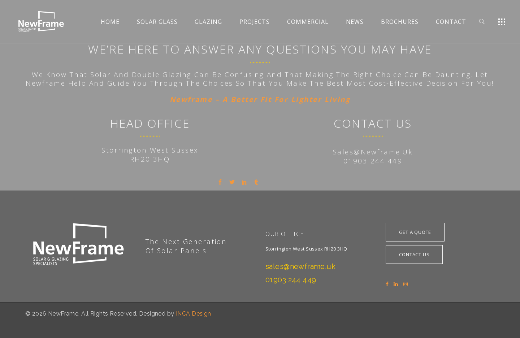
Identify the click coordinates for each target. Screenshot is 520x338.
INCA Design (193, 313)
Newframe (45, 156)
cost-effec (389, 156)
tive (416, 156)
